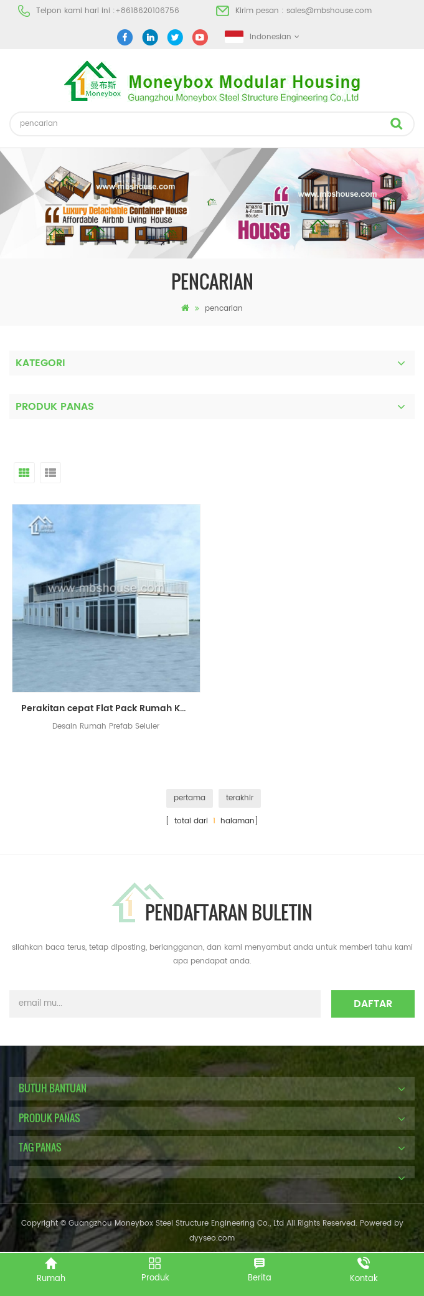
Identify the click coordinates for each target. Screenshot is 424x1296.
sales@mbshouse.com (329, 11)
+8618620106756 (147, 11)
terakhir (239, 798)
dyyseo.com (212, 1238)
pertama (189, 798)
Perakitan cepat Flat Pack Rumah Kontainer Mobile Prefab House (110, 708)
